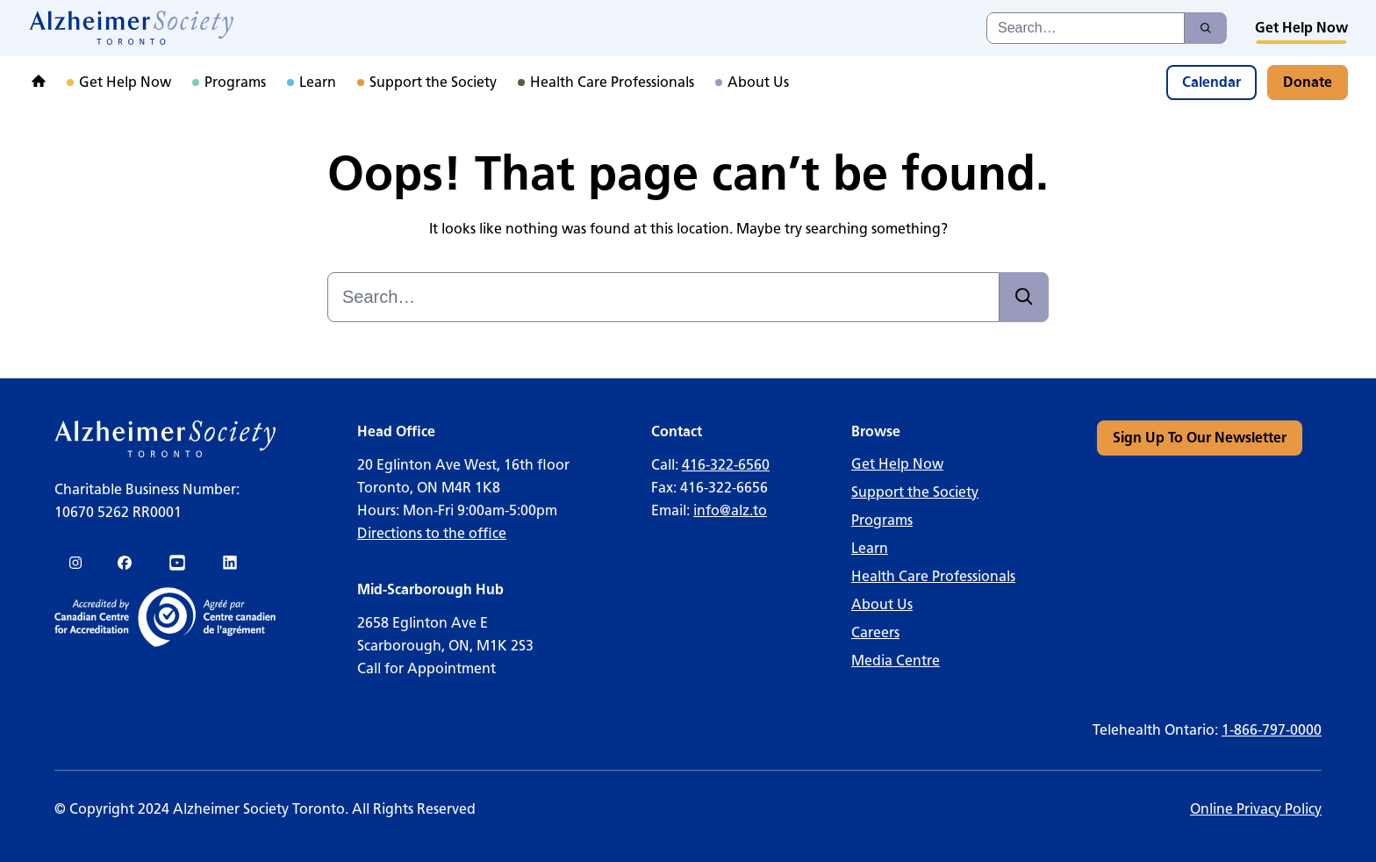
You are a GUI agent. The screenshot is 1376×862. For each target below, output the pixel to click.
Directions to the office (431, 533)
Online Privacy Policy (1256, 809)
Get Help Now (897, 464)
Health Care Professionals (933, 576)
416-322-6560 (726, 464)
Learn (869, 548)
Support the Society (914, 492)
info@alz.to (730, 510)
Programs (882, 520)
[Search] (1206, 28)
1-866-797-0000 (1272, 730)
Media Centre (895, 660)
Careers (875, 632)
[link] (132, 28)
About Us (882, 604)
